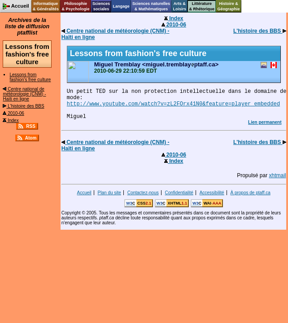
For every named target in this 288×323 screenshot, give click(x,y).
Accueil (84, 192)
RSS (30, 126)
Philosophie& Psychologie (75, 6)
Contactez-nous (143, 192)
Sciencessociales (101, 6)
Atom (31, 137)
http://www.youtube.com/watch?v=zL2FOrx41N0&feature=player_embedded (173, 104)
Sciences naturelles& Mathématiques (151, 6)
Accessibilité (212, 192)
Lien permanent (264, 122)
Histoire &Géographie (229, 6)
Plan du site (109, 192)
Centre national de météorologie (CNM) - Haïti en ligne (24, 94)
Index (10, 120)
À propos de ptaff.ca (250, 192)
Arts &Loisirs (180, 6)
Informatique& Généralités (46, 6)
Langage (121, 6)
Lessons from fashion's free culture (30, 77)
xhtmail (277, 175)
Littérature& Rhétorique (202, 6)
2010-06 (13, 113)
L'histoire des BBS (23, 106)
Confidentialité (179, 192)
